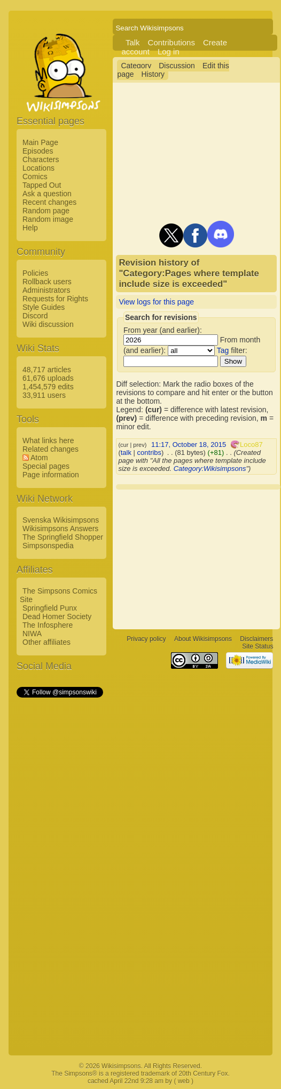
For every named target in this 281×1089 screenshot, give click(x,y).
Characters (40, 159)
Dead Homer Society (56, 616)
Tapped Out (41, 185)
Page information (50, 474)
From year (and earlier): (162, 330)
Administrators (46, 290)
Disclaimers (256, 639)
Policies (35, 273)
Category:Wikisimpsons (210, 469)
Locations (38, 168)
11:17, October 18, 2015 (188, 445)
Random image (47, 219)
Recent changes (49, 202)
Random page (45, 210)
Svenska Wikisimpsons (60, 520)
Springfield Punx (49, 608)
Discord (35, 315)
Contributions (171, 42)
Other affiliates (46, 642)
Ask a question (47, 193)
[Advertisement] (59, 859)
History (153, 74)
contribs (149, 453)
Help (30, 227)
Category (136, 65)
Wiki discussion (48, 324)
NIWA (32, 633)
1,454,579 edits (48, 386)
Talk (133, 42)
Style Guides (43, 307)
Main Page (40, 142)
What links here (48, 440)
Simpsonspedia (48, 545)
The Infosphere (47, 625)
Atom (39, 457)
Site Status (257, 646)
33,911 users (44, 395)
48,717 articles (46, 369)
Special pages (45, 466)
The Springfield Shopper (62, 537)
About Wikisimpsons (203, 639)
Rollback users (47, 281)
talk (126, 453)
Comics (35, 176)
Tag (223, 350)
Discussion (177, 65)
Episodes (37, 151)
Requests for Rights (55, 298)
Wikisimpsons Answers (60, 528)
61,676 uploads (48, 378)
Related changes (50, 449)
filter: (232, 350)
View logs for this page (156, 302)
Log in (168, 51)
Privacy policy (146, 639)
